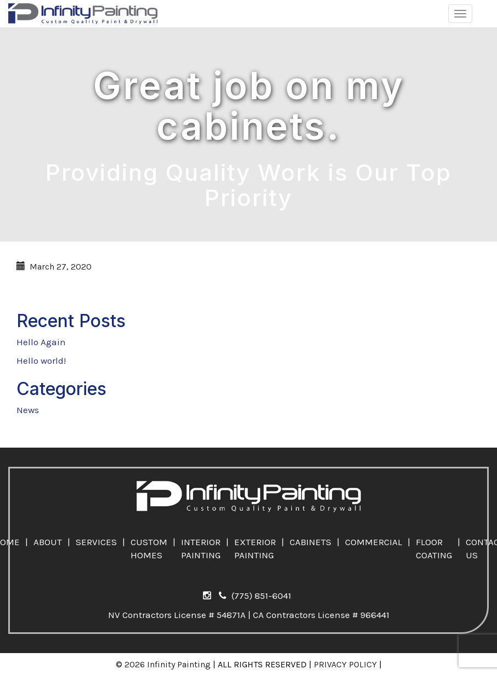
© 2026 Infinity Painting (163, 664)
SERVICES (96, 541)
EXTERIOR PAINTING (255, 548)
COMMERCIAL (373, 541)
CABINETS (310, 541)
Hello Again (41, 341)
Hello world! (41, 360)
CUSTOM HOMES (149, 548)
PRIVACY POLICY (345, 664)
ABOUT (47, 541)
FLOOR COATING (434, 548)
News (27, 409)
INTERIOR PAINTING (201, 548)
